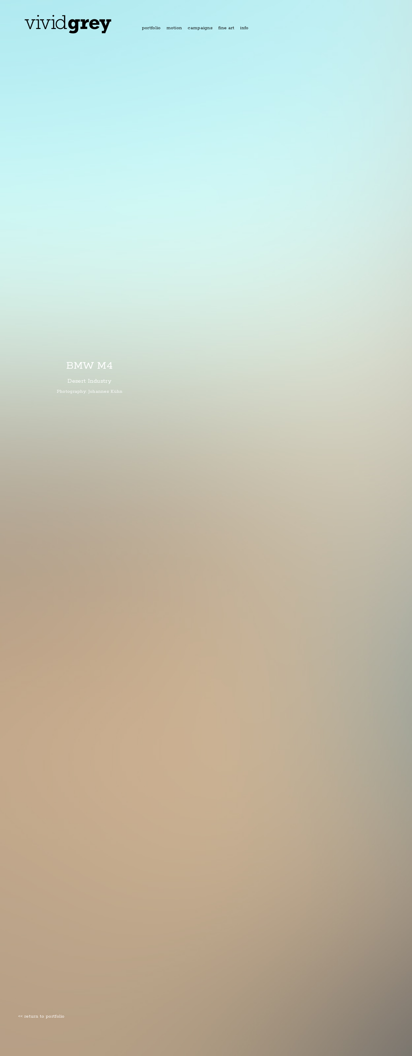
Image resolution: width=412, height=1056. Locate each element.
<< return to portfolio (41, 1016)
